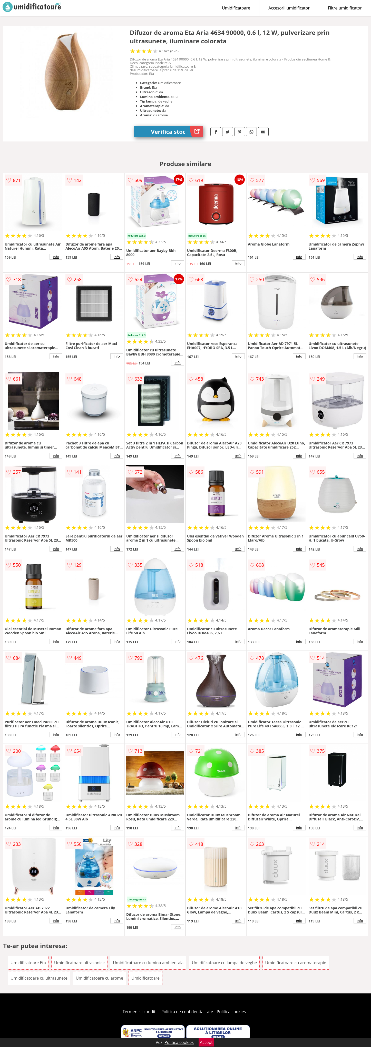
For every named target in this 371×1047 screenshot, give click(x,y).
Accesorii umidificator (289, 8)
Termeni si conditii (140, 1011)
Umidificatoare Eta (28, 962)
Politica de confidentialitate (187, 1011)
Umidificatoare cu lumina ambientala (148, 962)
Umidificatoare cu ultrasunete (39, 978)
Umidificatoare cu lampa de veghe (224, 962)
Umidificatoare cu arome (99, 978)
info (56, 257)
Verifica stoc (177, 131)
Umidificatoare (236, 8)
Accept (206, 1042)
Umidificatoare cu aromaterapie (295, 962)
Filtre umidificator (345, 8)
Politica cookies (231, 1011)
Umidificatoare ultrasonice (79, 962)
